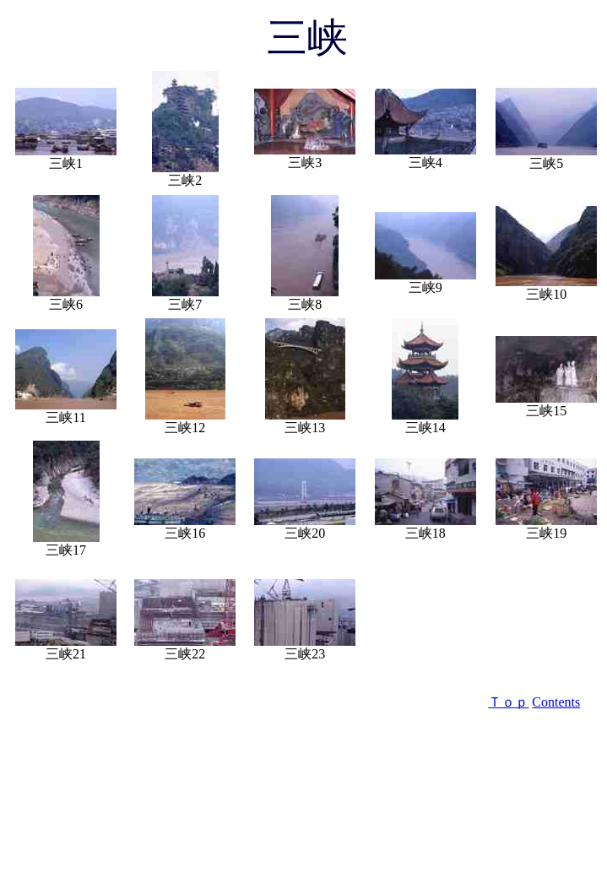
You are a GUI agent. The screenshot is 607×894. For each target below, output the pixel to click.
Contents (556, 702)
